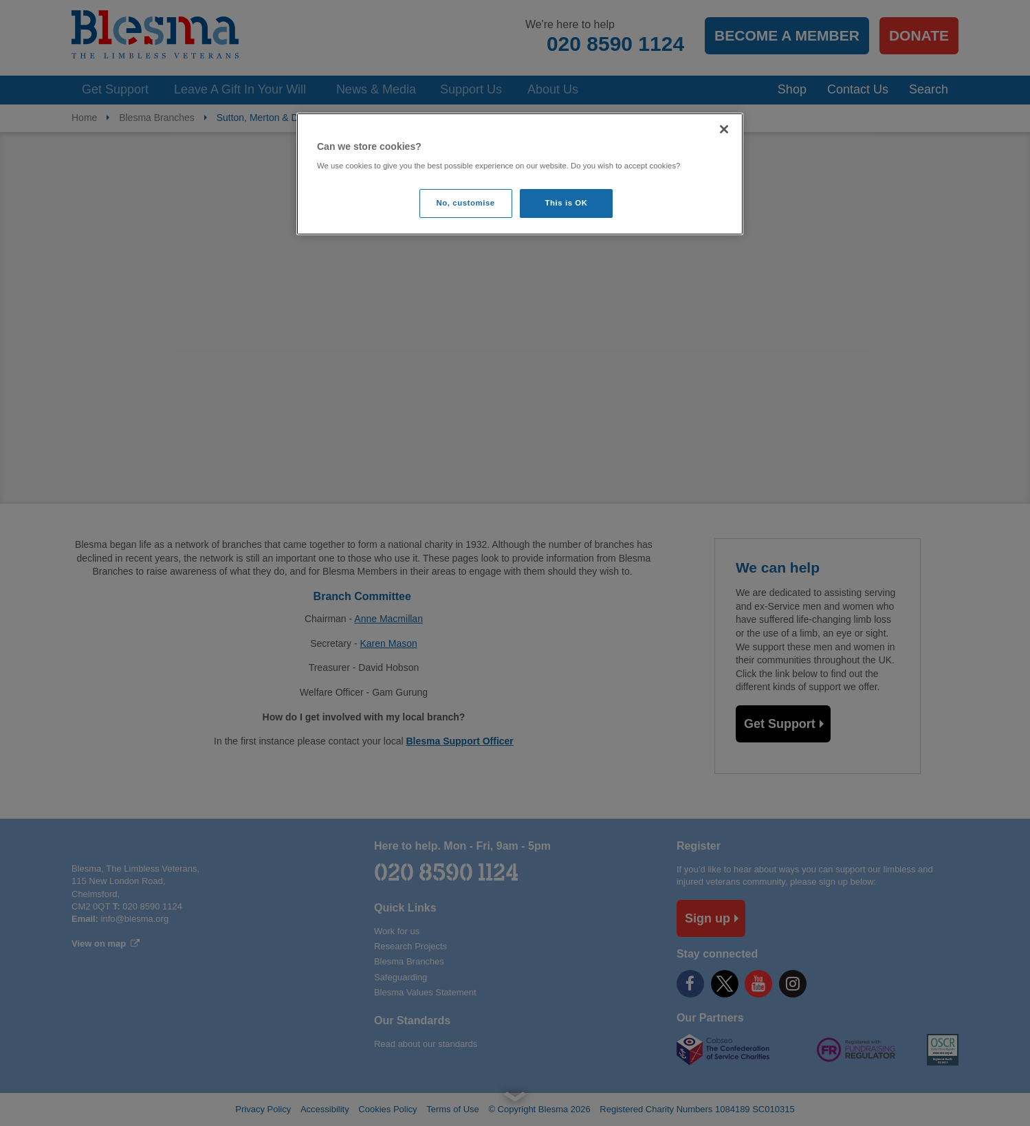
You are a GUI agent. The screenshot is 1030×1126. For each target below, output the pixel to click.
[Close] (724, 129)
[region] (519, 174)
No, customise (466, 203)
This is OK (566, 203)
